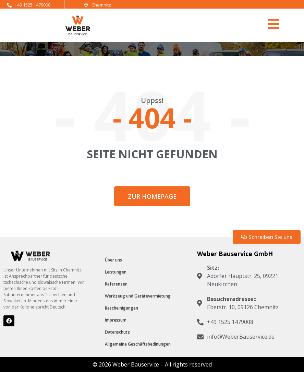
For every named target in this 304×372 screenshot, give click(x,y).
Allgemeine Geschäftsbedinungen (138, 344)
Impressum (115, 320)
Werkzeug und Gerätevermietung (138, 296)
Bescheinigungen (121, 308)
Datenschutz (117, 332)
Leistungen (115, 272)
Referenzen (116, 284)
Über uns (113, 260)
